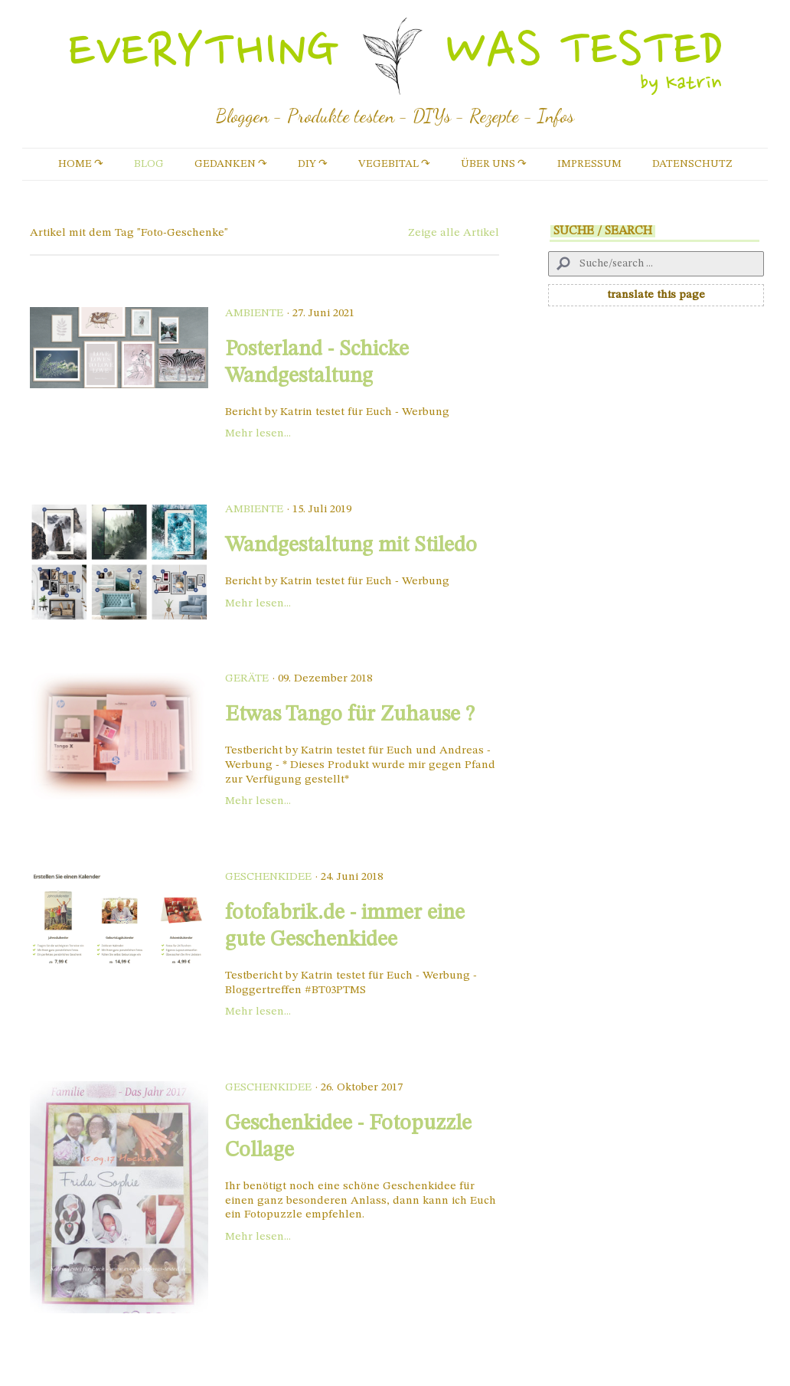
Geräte (247, 679)
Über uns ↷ (494, 164)
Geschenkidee (268, 877)
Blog (149, 164)
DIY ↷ (313, 164)
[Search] (656, 263)
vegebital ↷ (394, 164)
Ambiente (254, 313)
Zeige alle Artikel (453, 233)
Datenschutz (692, 164)
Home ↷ (80, 164)
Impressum (589, 164)
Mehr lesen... (258, 434)
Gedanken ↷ (230, 164)
